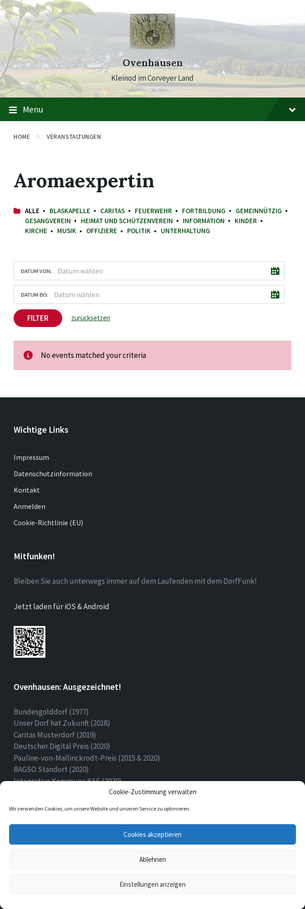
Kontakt (27, 489)
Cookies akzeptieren (152, 834)
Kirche (36, 230)
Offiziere (101, 230)
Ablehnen (152, 859)
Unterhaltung (185, 230)
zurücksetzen (90, 317)
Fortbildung (204, 210)
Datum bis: (34, 294)
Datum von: (36, 270)
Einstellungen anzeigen (152, 884)
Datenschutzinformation (53, 473)
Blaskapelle (69, 210)
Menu (152, 110)
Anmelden (29, 506)
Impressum (31, 457)
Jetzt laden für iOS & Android (61, 606)
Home (22, 136)
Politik (139, 230)
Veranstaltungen (74, 136)
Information (204, 220)
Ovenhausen (153, 63)
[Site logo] (152, 46)
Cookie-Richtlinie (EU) (48, 522)
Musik (66, 230)
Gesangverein (48, 220)
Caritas (112, 210)
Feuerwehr (153, 210)
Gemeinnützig (259, 210)
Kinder (246, 220)
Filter (38, 318)
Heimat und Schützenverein (127, 220)
